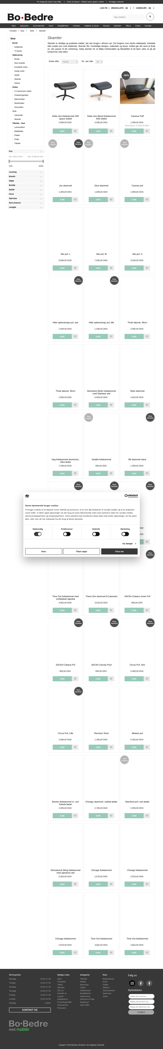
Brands (12, 176)
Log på (60, 996)
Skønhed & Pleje (87, 999)
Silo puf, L (65, 254)
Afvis (43, 551)
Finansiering (62, 1005)
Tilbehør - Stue (18, 123)
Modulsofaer (19, 103)
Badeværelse (108, 979)
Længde (12, 207)
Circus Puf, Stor (137, 665)
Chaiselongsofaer (21, 95)
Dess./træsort (15, 203)
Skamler (17, 119)
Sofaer (15, 87)
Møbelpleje (18, 131)
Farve (11, 194)
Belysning (84, 985)
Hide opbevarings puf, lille (101, 322)
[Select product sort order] (69, 62)
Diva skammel (101, 185)
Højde (11, 181)
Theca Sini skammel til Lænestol (101, 596)
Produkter (61, 982)
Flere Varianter (78, 143)
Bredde (12, 185)
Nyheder (61, 987)
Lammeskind (19, 127)
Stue (13, 38)
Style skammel (137, 391)
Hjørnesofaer (19, 99)
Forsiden (13, 31)
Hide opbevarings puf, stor (65, 322)
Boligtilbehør (85, 993)
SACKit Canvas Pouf (101, 665)
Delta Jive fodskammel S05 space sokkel (65, 117)
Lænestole (18, 115)
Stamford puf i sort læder (137, 802)
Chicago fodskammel (101, 870)
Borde (15, 43)
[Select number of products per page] (99, 62)
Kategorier (85, 975)
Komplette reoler (21, 67)
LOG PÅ (103, 8)
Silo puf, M (101, 254)
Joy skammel (65, 185)
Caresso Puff (137, 116)
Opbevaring (17, 55)
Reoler (17, 59)
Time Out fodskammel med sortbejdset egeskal (65, 597)
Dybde (12, 190)
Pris (10, 151)
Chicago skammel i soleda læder (101, 802)
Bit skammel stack (137, 459)
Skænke (17, 79)
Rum (105, 975)
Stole (14, 111)
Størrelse (13, 198)
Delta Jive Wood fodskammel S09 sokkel (101, 117)
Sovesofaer (19, 107)
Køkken (106, 987)
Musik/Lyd (84, 1002)
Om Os (60, 990)
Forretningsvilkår (64, 1002)
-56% (126, 75)
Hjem (59, 979)
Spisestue (107, 993)
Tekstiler (83, 979)
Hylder (17, 75)
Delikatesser (85, 990)
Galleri (83, 987)
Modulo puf (137, 733)
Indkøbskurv (62, 999)
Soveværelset (109, 990)
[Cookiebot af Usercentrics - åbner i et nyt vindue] (126, 496)
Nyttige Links (63, 975)
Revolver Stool (101, 733)
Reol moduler (19, 63)
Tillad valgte (81, 551)
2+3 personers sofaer (23, 91)
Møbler (83, 982)
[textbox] (128, 17)
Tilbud (60, 985)
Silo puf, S (137, 254)
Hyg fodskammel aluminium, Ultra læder (65, 460)
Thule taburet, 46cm (137, 322)
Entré (105, 982)
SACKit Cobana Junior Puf (137, 596)
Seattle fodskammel (101, 459)
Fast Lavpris (53, 143)
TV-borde (18, 51)
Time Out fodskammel (101, 938)
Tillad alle (119, 551)
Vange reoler (19, 71)
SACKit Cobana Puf (65, 665)
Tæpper (17, 143)
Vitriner (17, 83)
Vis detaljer (127, 543)
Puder (16, 139)
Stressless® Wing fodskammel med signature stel (66, 871)
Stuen (105, 996)
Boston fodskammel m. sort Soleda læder (65, 803)
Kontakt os (62, 993)
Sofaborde (18, 47)
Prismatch (61, 1008)
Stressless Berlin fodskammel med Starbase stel (101, 392)
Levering (13, 172)
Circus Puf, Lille (65, 733)
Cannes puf (137, 185)
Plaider (17, 135)
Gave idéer (84, 1005)
